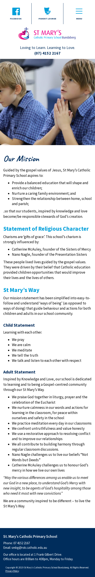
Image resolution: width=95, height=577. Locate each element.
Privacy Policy (12, 570)
